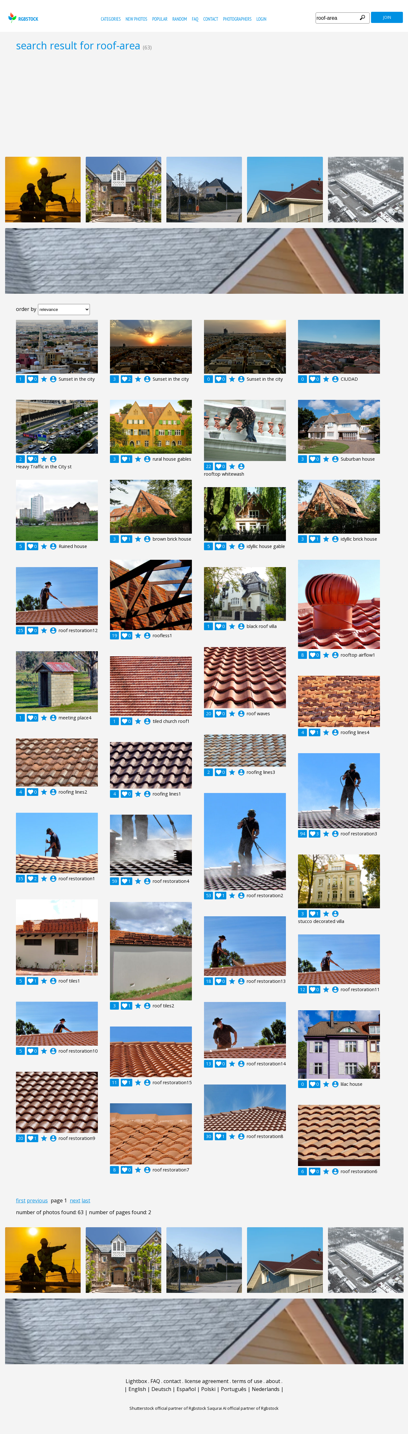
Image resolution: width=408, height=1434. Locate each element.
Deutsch (161, 1389)
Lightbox (136, 1381)
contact (210, 19)
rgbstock (22, 18)
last (86, 1200)
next (75, 1200)
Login (261, 19)
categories (110, 19)
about (273, 1381)
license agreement (207, 1381)
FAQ (195, 19)
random (179, 19)
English (137, 1389)
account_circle (53, 379)
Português (233, 1389)
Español (186, 1389)
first (21, 1200)
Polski (208, 1389)
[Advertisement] (204, 103)
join (387, 17)
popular (159, 19)
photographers (237, 19)
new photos (136, 19)
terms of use (247, 1381)
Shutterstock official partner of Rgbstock (167, 1408)
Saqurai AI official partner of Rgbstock (243, 1408)
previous (37, 1200)
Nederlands (266, 1389)
